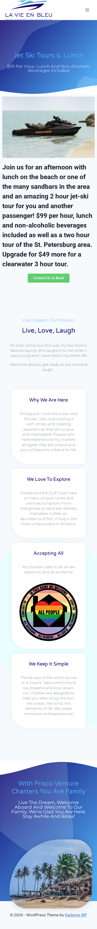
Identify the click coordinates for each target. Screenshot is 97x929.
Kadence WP (76, 915)
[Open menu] (87, 10)
